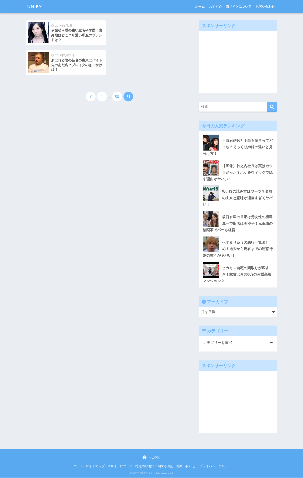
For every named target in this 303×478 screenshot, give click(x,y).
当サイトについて (238, 6)
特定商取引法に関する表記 (154, 466)
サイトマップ (95, 466)
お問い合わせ (265, 6)
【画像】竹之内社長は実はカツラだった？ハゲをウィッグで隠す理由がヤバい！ (238, 172)
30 (117, 67)
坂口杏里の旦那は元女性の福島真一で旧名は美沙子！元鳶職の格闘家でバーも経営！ (238, 223)
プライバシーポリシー (215, 466)
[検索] (272, 107)
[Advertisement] (238, 61)
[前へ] (91, 67)
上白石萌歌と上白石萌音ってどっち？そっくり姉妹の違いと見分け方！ (238, 147)
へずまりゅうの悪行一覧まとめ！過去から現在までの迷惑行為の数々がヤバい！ (238, 249)
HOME (151, 457)
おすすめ (215, 6)
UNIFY (34, 6)
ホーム (200, 6)
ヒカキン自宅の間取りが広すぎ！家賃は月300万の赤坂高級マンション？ (237, 274)
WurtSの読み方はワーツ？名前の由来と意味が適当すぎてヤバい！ (238, 198)
